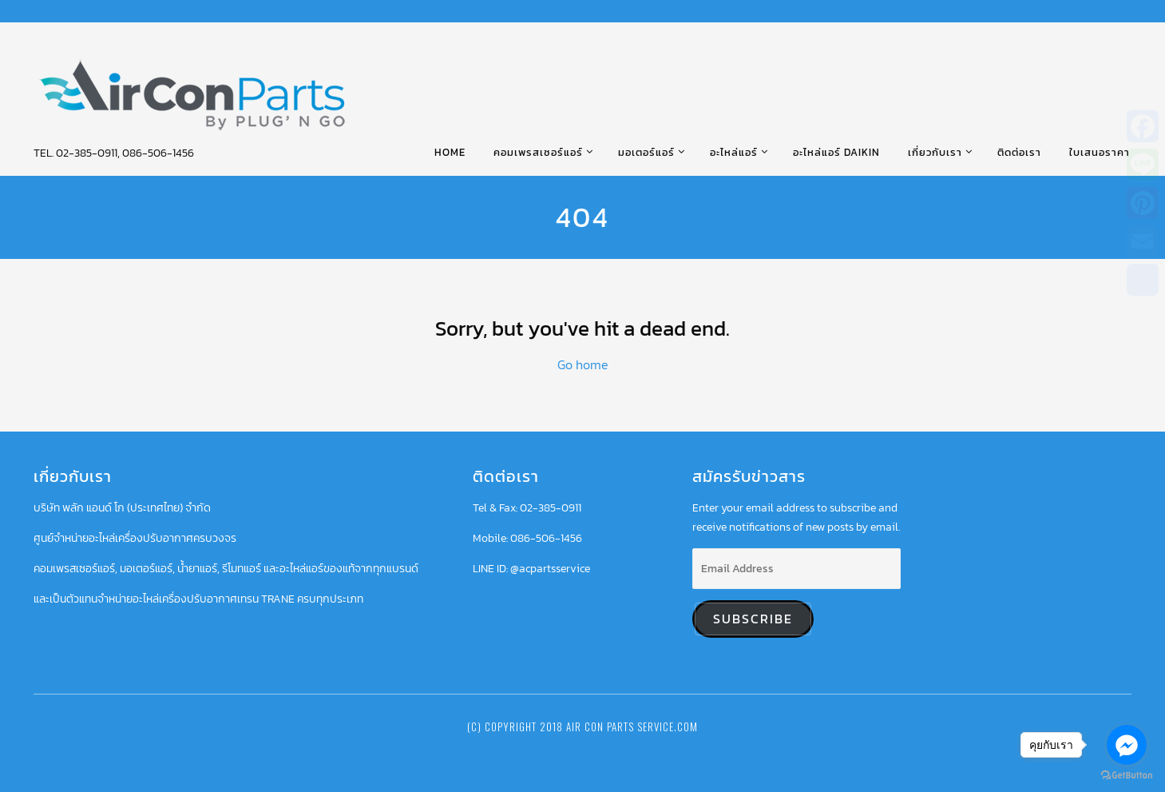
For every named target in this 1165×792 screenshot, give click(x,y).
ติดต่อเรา (1019, 152)
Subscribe (753, 619)
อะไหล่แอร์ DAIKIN (836, 152)
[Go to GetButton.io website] (1126, 775)
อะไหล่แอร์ (734, 152)
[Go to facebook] (1127, 745)
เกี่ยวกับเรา (935, 152)
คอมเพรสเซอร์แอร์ (538, 152)
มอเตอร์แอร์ (646, 152)
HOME (450, 152)
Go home (582, 364)
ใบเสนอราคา (1099, 152)
